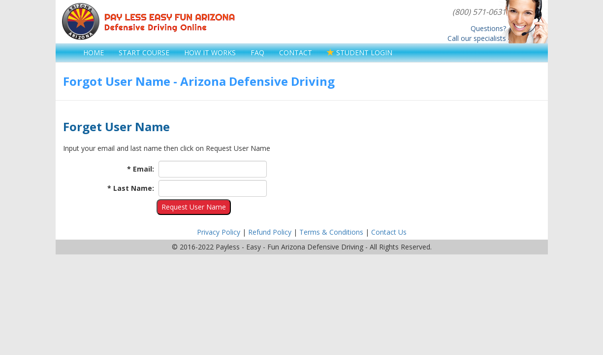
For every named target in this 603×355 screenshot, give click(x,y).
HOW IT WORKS (210, 52)
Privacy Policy (218, 232)
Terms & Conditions (331, 232)
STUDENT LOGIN (359, 52)
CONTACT (295, 52)
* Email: (140, 169)
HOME (93, 52)
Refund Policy (269, 232)
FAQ (257, 52)
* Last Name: (130, 188)
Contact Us (389, 232)
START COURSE (144, 52)
